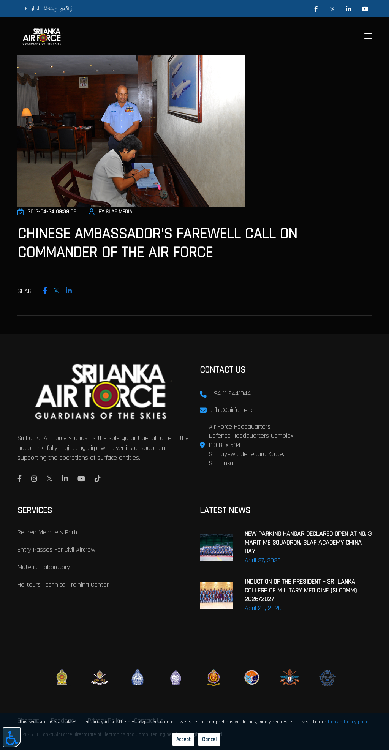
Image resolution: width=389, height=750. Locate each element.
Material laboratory (43, 566)
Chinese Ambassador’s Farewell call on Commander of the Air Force (183, 243)
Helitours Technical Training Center (63, 583)
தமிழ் (66, 8)
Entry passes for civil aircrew (56, 549)
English (33, 8)
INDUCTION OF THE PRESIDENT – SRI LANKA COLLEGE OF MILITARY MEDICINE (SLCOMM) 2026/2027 (301, 589)
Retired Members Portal (49, 531)
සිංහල (50, 8)
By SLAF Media (110, 211)
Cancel (209, 739)
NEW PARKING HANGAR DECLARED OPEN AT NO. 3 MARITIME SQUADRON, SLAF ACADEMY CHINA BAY (308, 542)
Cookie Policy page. (349, 721)
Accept (183, 739)
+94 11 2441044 (230, 392)
